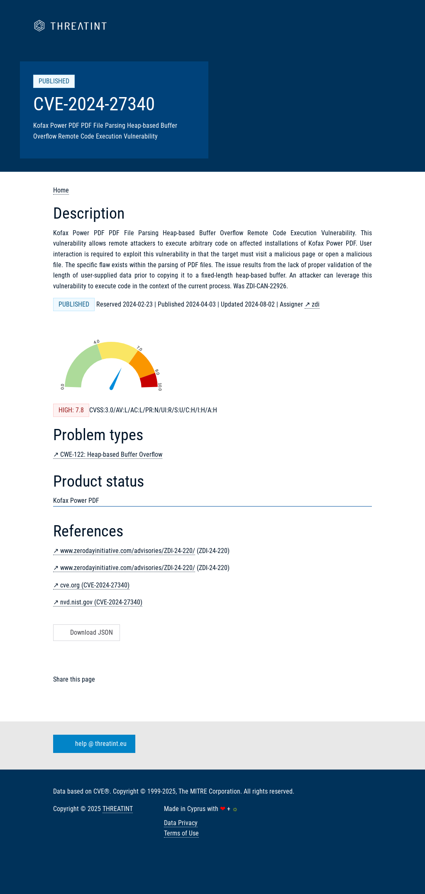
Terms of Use (181, 833)
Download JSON (86, 632)
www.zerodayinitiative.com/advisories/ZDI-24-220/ (127, 551)
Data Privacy (181, 823)
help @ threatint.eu (93, 744)
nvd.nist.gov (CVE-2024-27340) (101, 602)
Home (61, 190)
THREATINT (118, 809)
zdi (316, 304)
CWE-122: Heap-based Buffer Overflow (111, 454)
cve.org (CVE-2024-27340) (94, 585)
